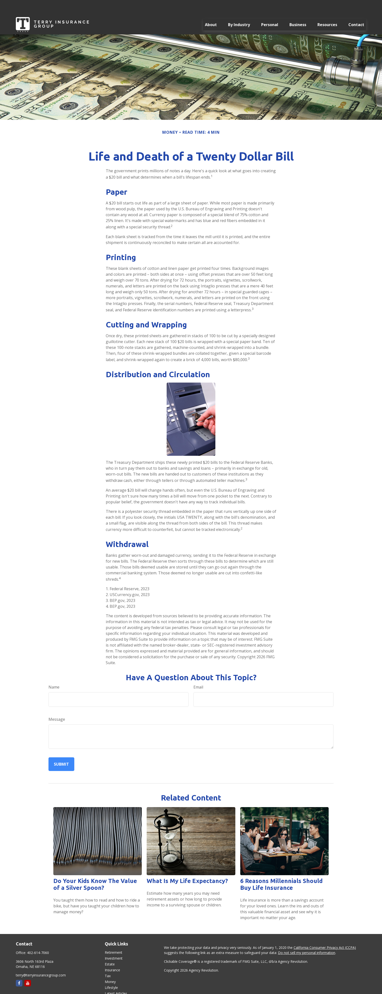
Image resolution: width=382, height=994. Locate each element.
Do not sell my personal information (306, 938)
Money (110, 967)
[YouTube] (27, 968)
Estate (110, 949)
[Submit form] (61, 749)
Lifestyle (111, 973)
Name (53, 672)
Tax (108, 961)
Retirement (113, 937)
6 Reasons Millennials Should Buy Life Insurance (281, 869)
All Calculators (116, 990)
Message (56, 704)
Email (198, 672)
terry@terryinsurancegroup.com (41, 960)
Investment (114, 943)
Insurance (112, 955)
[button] (211, 10)
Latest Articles (116, 978)
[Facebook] (19, 968)
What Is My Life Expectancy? (187, 866)
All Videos (112, 984)
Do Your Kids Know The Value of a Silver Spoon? (95, 869)
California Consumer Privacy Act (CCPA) (325, 933)
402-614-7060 (38, 938)
